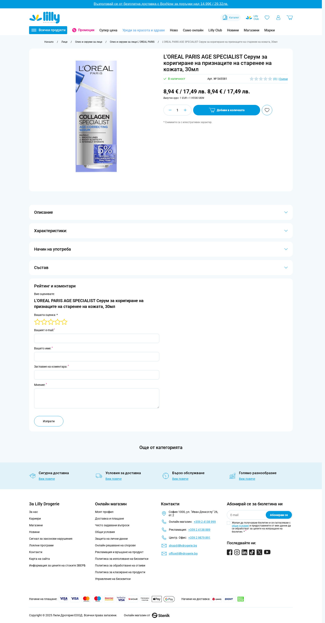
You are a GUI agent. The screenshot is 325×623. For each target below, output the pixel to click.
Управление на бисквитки (113, 579)
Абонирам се (279, 515)
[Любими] (267, 17)
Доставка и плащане (109, 518)
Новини (233, 30)
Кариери (35, 518)
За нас (33, 512)
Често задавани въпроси (112, 525)
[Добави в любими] (267, 110)
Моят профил (104, 512)
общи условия (240, 525)
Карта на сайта (39, 558)
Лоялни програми (41, 545)
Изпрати (49, 421)
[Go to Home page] (44, 17)
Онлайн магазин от (147, 615)
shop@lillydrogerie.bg (183, 545)
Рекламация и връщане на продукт (119, 552)
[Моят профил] (278, 17)
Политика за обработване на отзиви (120, 565)
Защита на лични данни (111, 538)
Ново (174, 30)
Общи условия (105, 532)
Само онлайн (193, 30)
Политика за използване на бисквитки (121, 558)
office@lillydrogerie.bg (183, 553)
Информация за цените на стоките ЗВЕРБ (57, 565)
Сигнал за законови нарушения (50, 538)
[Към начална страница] (49, 42)
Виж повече (47, 478)
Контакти (35, 552)
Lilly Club (215, 30)
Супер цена (108, 30)
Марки (269, 30)
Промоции (86, 30)
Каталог (230, 17)
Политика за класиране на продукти (120, 572)
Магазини (251, 30)
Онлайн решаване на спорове (115, 545)
